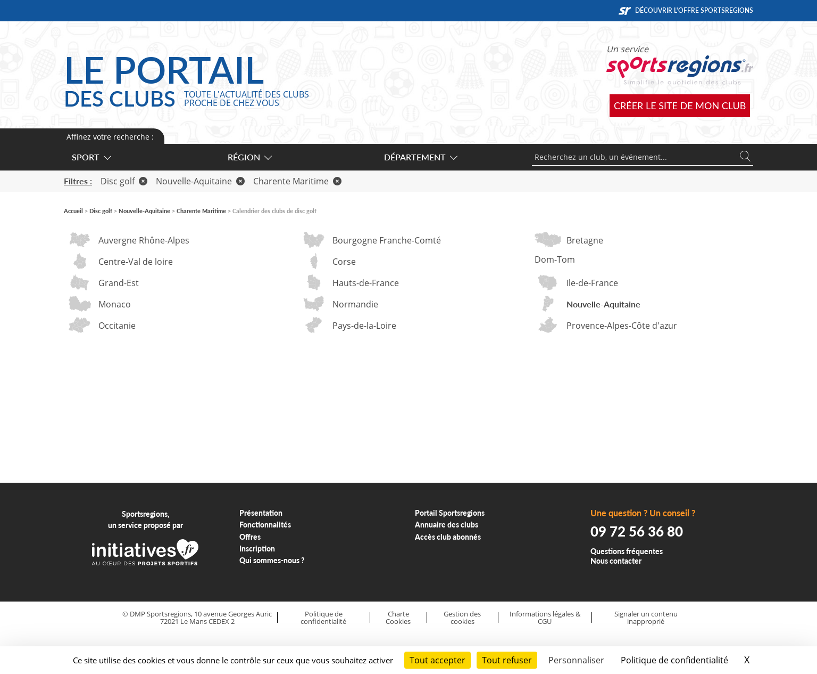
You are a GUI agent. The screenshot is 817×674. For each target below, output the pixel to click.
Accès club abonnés (448, 536)
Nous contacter (615, 560)
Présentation (260, 512)
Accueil (73, 210)
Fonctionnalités (265, 524)
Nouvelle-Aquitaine (200, 181)
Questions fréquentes (626, 551)
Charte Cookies (398, 618)
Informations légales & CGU (545, 618)
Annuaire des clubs (446, 524)
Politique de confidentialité (323, 618)
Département (420, 157)
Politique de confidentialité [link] (674, 660)
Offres (250, 536)
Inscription (257, 548)
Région (249, 157)
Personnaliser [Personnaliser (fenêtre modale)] (576, 660)
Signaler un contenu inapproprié (646, 618)
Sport (91, 157)
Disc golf (124, 181)
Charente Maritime (297, 181)
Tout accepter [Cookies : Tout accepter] (437, 660)
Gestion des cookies (462, 618)
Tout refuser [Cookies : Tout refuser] (507, 660)
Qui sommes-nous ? (272, 560)
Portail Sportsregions (450, 512)
